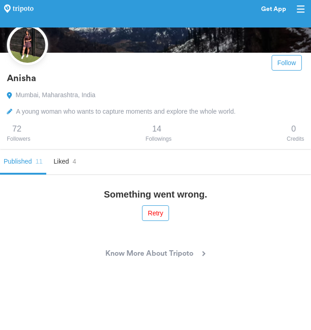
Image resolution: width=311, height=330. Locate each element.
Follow (287, 62)
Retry (155, 213)
